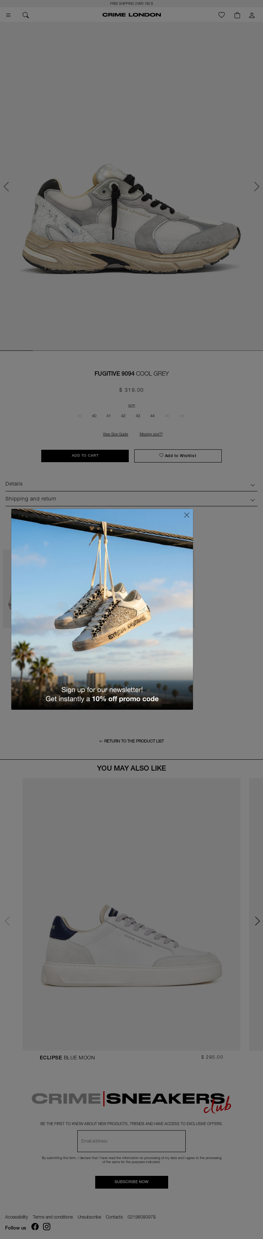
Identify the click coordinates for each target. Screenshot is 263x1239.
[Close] (186, 515)
